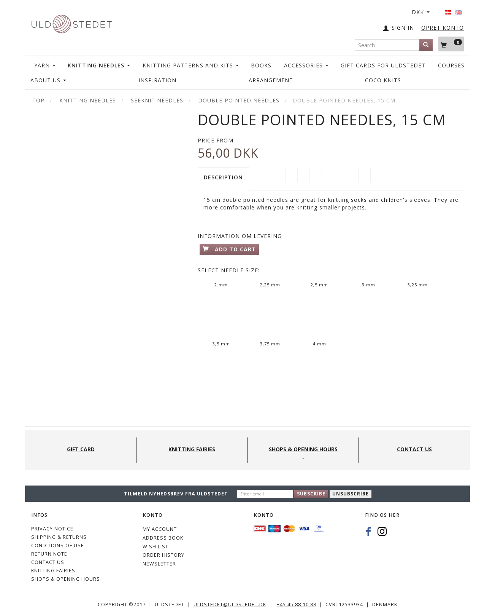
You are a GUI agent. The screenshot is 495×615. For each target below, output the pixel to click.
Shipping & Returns (59, 537)
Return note (49, 554)
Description (223, 177)
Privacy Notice (52, 529)
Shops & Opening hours (65, 579)
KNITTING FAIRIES (53, 570)
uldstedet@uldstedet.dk (230, 604)
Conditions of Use (57, 545)
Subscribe (311, 493)
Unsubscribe (350, 493)
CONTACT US (47, 562)
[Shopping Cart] (451, 44)
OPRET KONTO (442, 27)
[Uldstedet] (71, 22)
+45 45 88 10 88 (296, 604)
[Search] (426, 45)
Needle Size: (229, 270)
